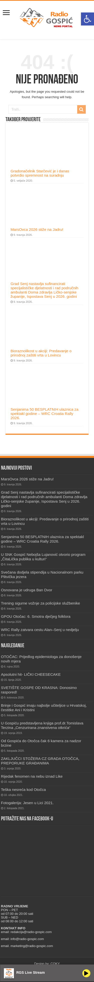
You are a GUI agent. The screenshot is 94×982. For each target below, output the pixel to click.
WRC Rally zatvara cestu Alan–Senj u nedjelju (40, 630)
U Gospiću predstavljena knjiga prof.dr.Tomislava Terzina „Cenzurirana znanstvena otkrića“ (42, 725)
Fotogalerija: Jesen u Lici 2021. (27, 803)
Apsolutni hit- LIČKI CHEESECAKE (31, 674)
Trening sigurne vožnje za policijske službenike (40, 603)
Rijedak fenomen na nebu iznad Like (32, 776)
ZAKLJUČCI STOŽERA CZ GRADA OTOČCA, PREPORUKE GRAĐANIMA (40, 760)
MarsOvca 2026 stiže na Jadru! (37, 229)
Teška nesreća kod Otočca (23, 789)
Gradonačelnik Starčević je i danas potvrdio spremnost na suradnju (40, 173)
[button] (87, 18)
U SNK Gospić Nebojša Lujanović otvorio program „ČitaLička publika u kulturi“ (43, 556)
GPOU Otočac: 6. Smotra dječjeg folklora (35, 616)
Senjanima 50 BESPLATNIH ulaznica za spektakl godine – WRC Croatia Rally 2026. (44, 413)
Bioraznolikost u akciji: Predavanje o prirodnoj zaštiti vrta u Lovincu (41, 353)
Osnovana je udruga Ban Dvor (26, 590)
